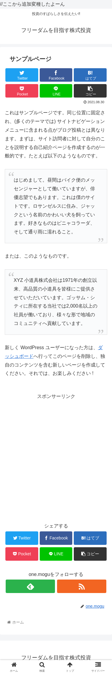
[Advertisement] (56, 457)
